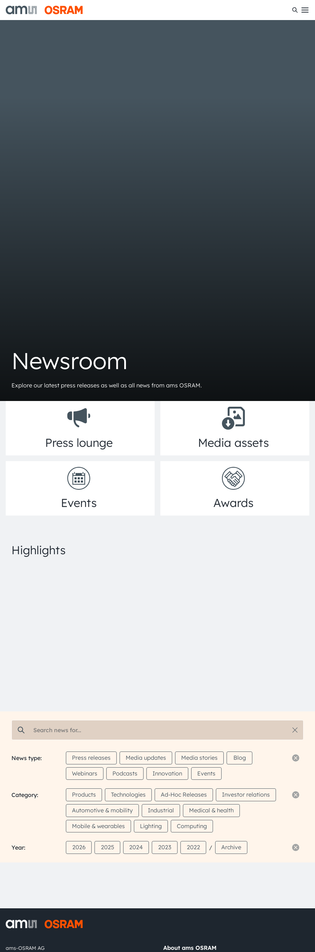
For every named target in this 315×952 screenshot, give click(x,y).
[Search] (295, 10)
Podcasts (124, 773)
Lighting (151, 826)
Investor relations (246, 794)
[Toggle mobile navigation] (305, 10)
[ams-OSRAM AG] (44, 10)
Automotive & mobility (102, 810)
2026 (79, 847)
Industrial (161, 810)
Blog (239, 757)
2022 (193, 847)
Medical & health (211, 810)
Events (206, 773)
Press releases (91, 757)
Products (84, 794)
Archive (231, 847)
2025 (107, 847)
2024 (136, 847)
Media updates (146, 757)
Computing (192, 826)
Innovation (167, 773)
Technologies (128, 794)
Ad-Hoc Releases (184, 794)
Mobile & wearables (98, 826)
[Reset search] (294, 730)
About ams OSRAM (190, 947)
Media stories (199, 757)
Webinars (84, 773)
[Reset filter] (295, 758)
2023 (164, 847)
